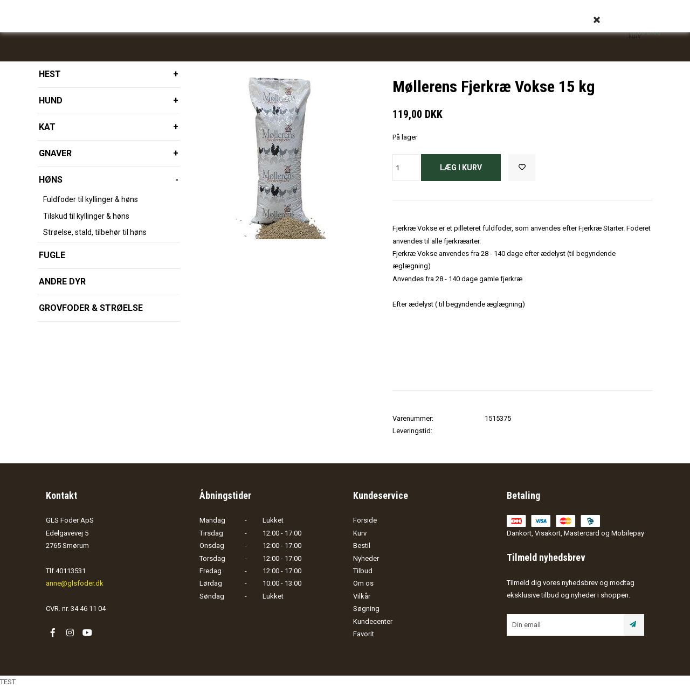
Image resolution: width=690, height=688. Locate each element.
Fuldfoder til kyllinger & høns (90, 199)
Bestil (361, 545)
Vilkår (361, 596)
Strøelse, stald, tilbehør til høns (95, 232)
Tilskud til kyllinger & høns (86, 216)
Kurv (360, 533)
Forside (365, 520)
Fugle (52, 255)
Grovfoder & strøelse (91, 308)
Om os (363, 583)
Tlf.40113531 (66, 571)
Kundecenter (372, 621)
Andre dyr (62, 281)
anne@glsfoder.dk (75, 583)
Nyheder (366, 558)
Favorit (363, 634)
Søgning (366, 608)
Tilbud (362, 571)
